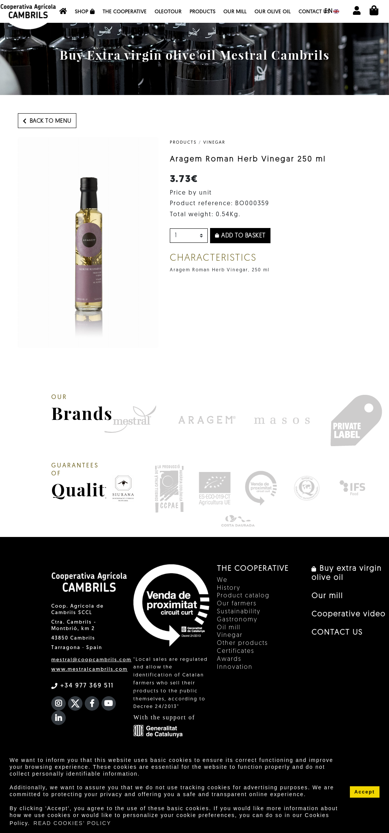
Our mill (235, 12)
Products (202, 12)
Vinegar (214, 143)
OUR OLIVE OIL (273, 12)
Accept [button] (364, 792)
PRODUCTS (183, 143)
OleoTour (168, 12)
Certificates (236, 651)
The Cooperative (125, 12)
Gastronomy (237, 620)
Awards (229, 659)
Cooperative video (349, 614)
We (222, 580)
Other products (242, 643)
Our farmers (237, 604)
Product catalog (243, 596)
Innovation (235, 667)
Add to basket (240, 236)
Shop (85, 12)
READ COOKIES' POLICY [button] (72, 823)
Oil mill (228, 628)
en (331, 11)
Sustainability (239, 612)
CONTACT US (314, 12)
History (228, 588)
